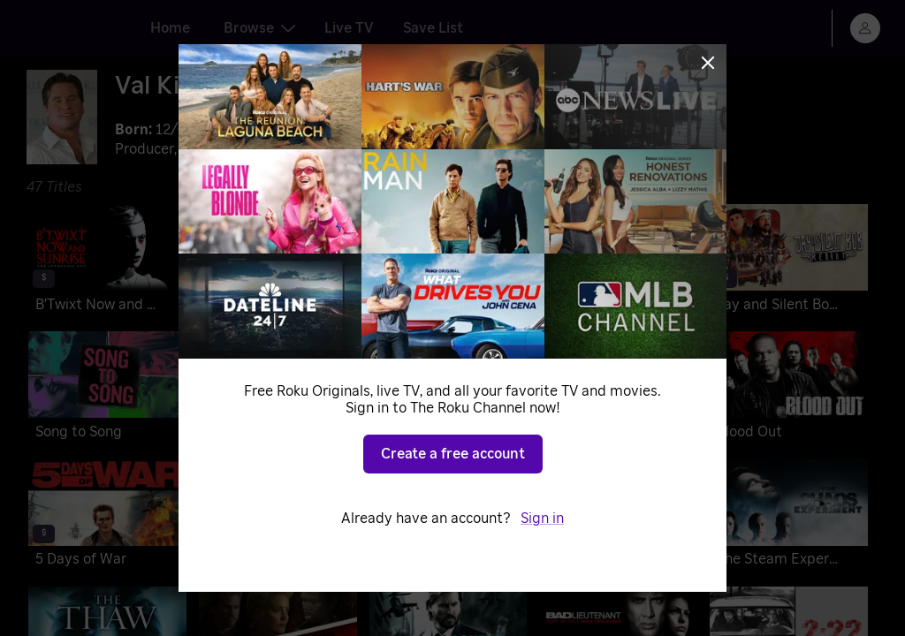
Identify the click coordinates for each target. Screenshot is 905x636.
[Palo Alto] (618, 388)
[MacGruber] (448, 515)
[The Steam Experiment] (789, 515)
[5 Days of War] (107, 515)
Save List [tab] (433, 28)
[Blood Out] (789, 388)
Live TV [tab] (349, 28)
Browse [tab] (259, 28)
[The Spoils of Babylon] (448, 388)
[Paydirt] (618, 261)
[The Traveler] (618, 515)
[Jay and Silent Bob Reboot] (789, 261)
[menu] (865, 28)
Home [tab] (170, 28)
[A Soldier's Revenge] (448, 261)
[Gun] (278, 515)
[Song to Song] (107, 388)
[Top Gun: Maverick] (278, 261)
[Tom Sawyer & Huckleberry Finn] (278, 388)
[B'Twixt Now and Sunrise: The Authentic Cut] (107, 261)
